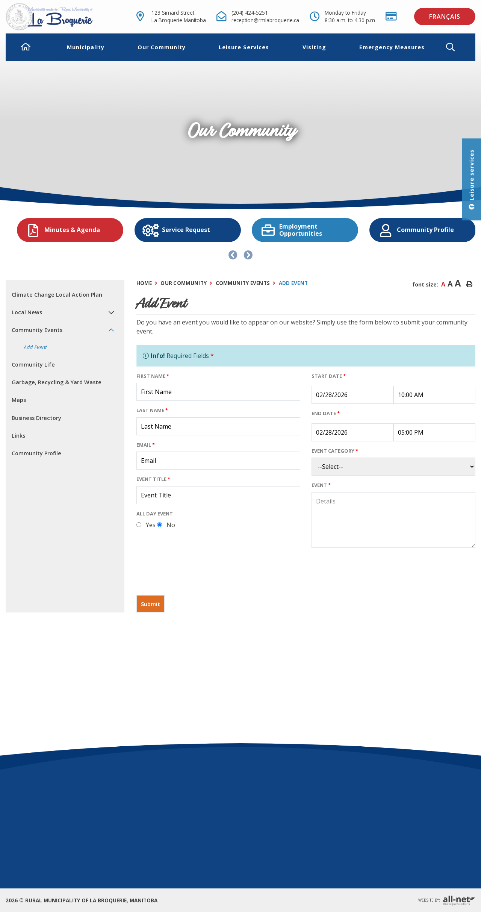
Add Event (293, 283)
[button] (456, 47)
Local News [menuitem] (27, 312)
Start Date (329, 376)
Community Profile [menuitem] (36, 453)
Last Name (152, 410)
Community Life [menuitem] (33, 364)
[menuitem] (26, 47)
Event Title (153, 479)
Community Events (243, 283)
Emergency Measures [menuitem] (392, 47)
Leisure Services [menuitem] (244, 47)
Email (145, 444)
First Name (152, 376)
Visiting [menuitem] (314, 47)
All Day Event (154, 513)
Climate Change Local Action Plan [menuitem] (57, 294)
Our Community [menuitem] (162, 47)
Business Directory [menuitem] (36, 417)
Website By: (446, 901)
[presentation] (193, 574)
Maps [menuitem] (19, 399)
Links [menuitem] (18, 435)
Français (444, 16)
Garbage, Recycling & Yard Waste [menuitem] (56, 382)
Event (321, 485)
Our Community (183, 283)
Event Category (335, 450)
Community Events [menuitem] (37, 329)
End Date (326, 413)
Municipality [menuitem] (85, 47)
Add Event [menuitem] (35, 347)
